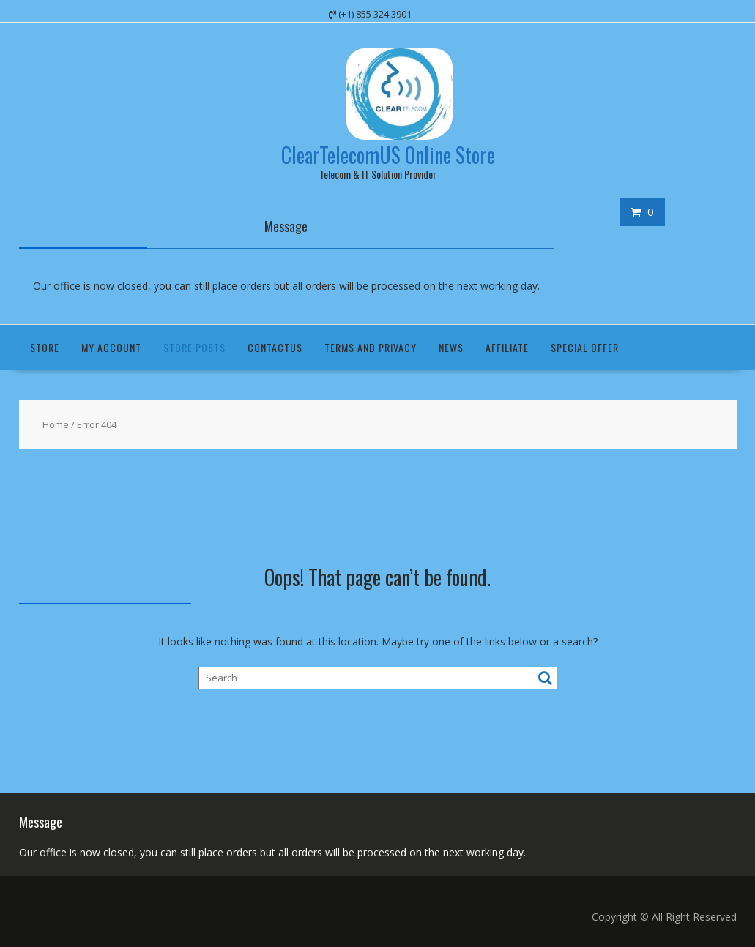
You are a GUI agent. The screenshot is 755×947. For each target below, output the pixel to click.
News (451, 347)
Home (55, 424)
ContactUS (275, 347)
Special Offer (585, 347)
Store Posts (194, 347)
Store (44, 347)
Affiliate (507, 347)
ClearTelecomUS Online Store (388, 155)
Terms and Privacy (370, 347)
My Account (111, 347)
